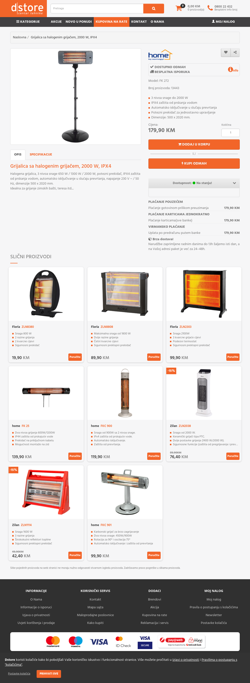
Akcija (154, 607)
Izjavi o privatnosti (185, 660)
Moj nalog (223, 22)
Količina (226, 125)
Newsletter (214, 615)
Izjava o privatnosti (36, 615)
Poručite (75, 357)
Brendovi (154, 599)
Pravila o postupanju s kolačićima (214, 607)
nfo (233, 70)
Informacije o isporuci (36, 607)
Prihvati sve (49, 673)
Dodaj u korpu (194, 144)
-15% (171, 371)
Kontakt (139, 22)
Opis (17, 154)
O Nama (36, 599)
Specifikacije (41, 154)
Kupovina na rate (111, 22)
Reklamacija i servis (154, 623)
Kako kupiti (95, 623)
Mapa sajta (95, 607)
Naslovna (19, 37)
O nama (157, 22)
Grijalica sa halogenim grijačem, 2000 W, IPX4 (64, 37)
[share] (235, 52)
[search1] (153, 8)
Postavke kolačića (19, 673)
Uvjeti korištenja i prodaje (36, 623)
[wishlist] (226, 52)
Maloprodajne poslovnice (95, 615)
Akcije (56, 22)
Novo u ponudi (79, 22)
